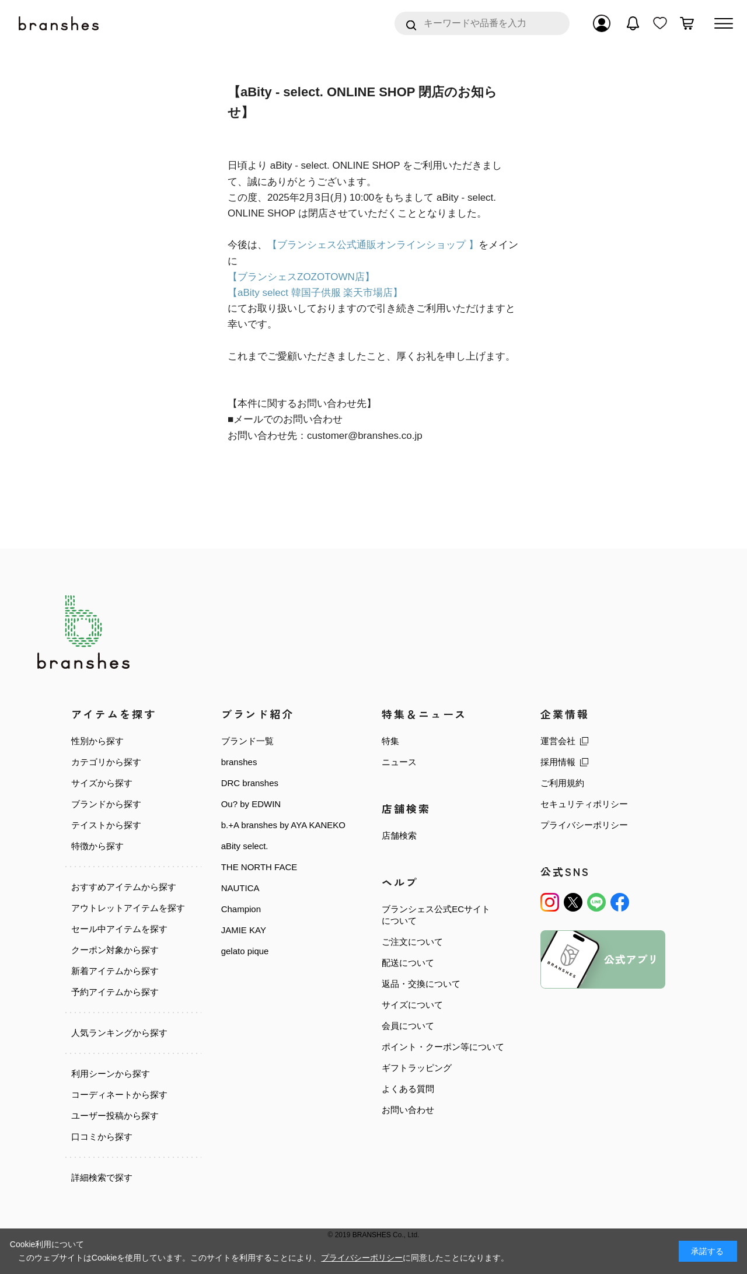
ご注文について (412, 942)
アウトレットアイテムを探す (128, 908)
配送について (408, 963)
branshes (239, 762)
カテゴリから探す (106, 762)
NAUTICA (240, 888)
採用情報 (557, 762)
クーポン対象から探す (115, 950)
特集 (390, 741)
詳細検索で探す (101, 1177)
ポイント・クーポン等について (443, 1047)
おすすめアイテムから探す (123, 887)
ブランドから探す (106, 804)
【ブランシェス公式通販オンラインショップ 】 (373, 244)
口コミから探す (101, 1136)
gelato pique (245, 951)
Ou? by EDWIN (251, 804)
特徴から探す (97, 846)
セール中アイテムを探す (119, 929)
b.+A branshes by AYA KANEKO (283, 825)
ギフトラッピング (417, 1068)
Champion (241, 909)
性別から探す (97, 741)
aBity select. (244, 846)
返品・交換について (421, 984)
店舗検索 (399, 835)
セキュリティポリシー (584, 804)
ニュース (399, 762)
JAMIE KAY (243, 930)
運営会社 (557, 741)
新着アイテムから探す (115, 971)
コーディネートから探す (119, 1095)
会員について (408, 1026)
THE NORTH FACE (259, 867)
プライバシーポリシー (584, 825)
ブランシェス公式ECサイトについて (436, 915)
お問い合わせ (408, 1110)
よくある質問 (408, 1089)
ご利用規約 (562, 783)
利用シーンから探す (110, 1073)
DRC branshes (249, 783)
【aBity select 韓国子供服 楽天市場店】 (315, 292)
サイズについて (412, 1005)
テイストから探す (106, 825)
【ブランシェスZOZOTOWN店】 (301, 276)
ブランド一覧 (247, 741)
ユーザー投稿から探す (115, 1116)
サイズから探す (101, 783)
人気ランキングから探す (119, 1033)
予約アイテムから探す (115, 992)
